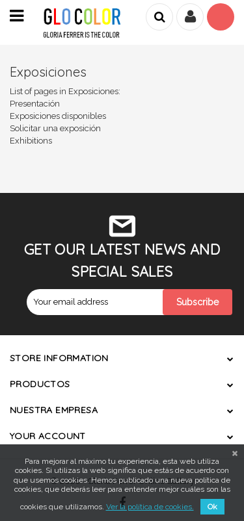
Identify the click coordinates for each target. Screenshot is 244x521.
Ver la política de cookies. (150, 506)
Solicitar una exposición (55, 128)
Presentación (35, 103)
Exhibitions (31, 141)
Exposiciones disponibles (58, 116)
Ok (212, 506)
